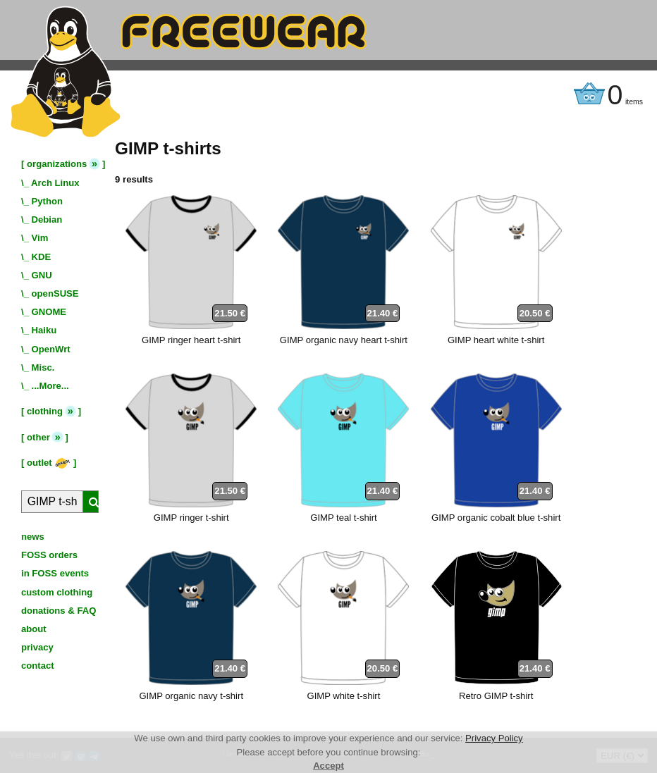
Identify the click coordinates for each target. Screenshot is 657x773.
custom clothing (56, 592)
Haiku (44, 330)
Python (47, 201)
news (32, 536)
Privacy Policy (494, 738)
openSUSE (55, 293)
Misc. (43, 367)
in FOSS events (55, 573)
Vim (40, 238)
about (34, 629)
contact (37, 665)
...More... (50, 386)
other (38, 437)
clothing (45, 411)
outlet (48, 462)
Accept (328, 765)
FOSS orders (49, 555)
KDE (41, 257)
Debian (47, 219)
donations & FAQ (58, 610)
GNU (42, 275)
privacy (37, 647)
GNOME (49, 312)
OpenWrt (51, 349)
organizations (57, 164)
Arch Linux (55, 183)
